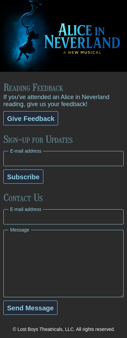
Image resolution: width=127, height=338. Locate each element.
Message (19, 230)
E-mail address (25, 151)
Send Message (30, 308)
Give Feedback (30, 118)
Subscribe (23, 177)
